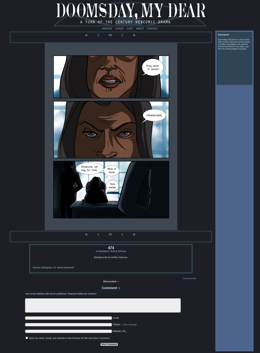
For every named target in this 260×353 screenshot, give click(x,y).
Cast (130, 28)
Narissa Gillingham (42, 267)
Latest (119, 28)
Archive (107, 28)
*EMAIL (125, 324)
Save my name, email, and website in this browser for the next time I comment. (69, 338)
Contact (152, 28)
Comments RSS (189, 278)
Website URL (119, 331)
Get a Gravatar (130, 325)
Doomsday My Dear (130, 14)
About (140, 28)
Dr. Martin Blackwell (63, 267)
